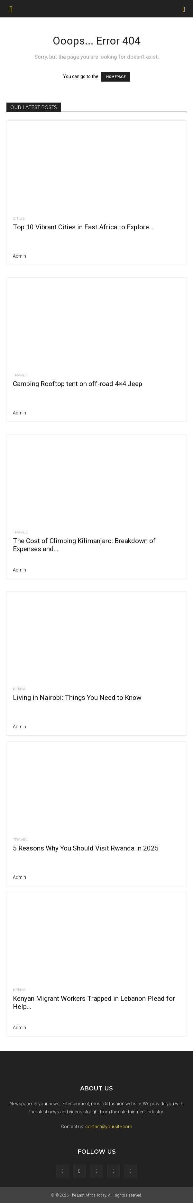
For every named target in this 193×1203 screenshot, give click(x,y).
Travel (20, 375)
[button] (11, 8)
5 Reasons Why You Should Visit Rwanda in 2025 (86, 848)
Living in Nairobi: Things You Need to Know (77, 697)
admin (19, 256)
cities (18, 218)
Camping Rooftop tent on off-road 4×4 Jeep (77, 384)
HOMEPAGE (115, 77)
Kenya (19, 689)
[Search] (184, 8)
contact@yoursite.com (108, 1126)
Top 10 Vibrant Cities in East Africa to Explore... (83, 227)
